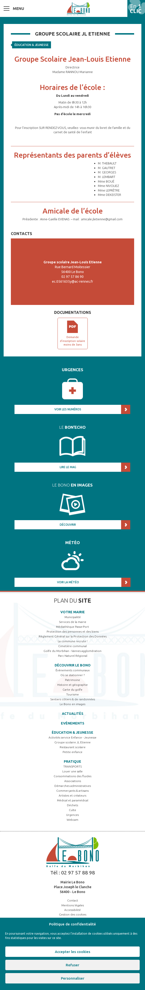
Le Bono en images (72, 704)
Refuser (72, 965)
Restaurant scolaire (73, 747)
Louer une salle (72, 771)
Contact (72, 900)
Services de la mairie (72, 621)
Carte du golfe (72, 689)
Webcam (72, 819)
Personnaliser (72, 978)
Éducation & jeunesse (31, 44)
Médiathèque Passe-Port (72, 626)
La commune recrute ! (72, 641)
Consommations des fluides (72, 776)
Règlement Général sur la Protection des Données (73, 636)
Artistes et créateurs (72, 795)
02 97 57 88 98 (78, 872)
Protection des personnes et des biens (73, 631)
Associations (72, 781)
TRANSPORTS (72, 766)
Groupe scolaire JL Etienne (72, 742)
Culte (72, 810)
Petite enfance (72, 752)
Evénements (72, 723)
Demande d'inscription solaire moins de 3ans (72, 341)
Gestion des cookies (72, 914)
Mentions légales (72, 905)
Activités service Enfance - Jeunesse (72, 737)
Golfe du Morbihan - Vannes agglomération (73, 650)
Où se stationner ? (72, 675)
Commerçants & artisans (72, 790)
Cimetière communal (72, 646)
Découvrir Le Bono (73, 665)
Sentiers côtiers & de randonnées (72, 699)
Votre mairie (72, 612)
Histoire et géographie (72, 684)
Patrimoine (72, 679)
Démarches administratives (72, 785)
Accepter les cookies (72, 952)
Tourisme (72, 694)
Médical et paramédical (72, 800)
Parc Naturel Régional (72, 655)
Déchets (72, 805)
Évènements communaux (73, 670)
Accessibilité (72, 909)
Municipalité (73, 617)
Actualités (72, 714)
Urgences (72, 814)
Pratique (72, 761)
